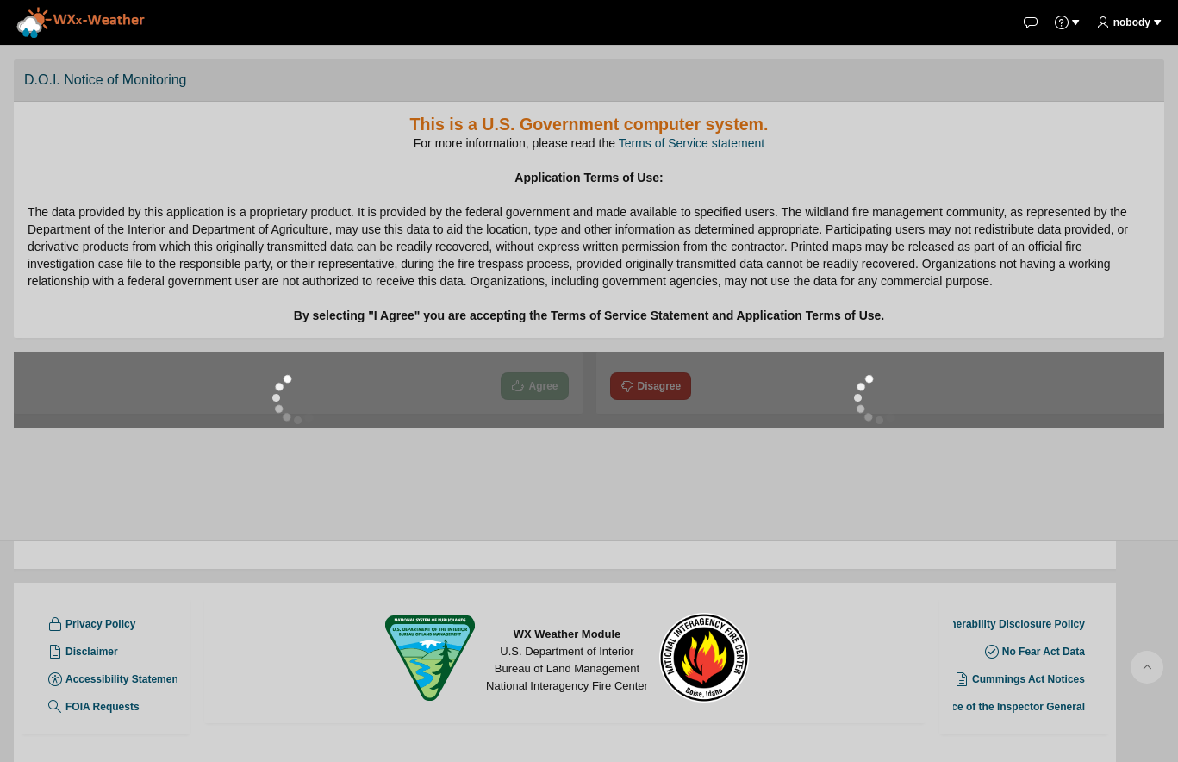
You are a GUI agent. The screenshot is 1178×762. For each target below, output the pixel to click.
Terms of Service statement (692, 143)
